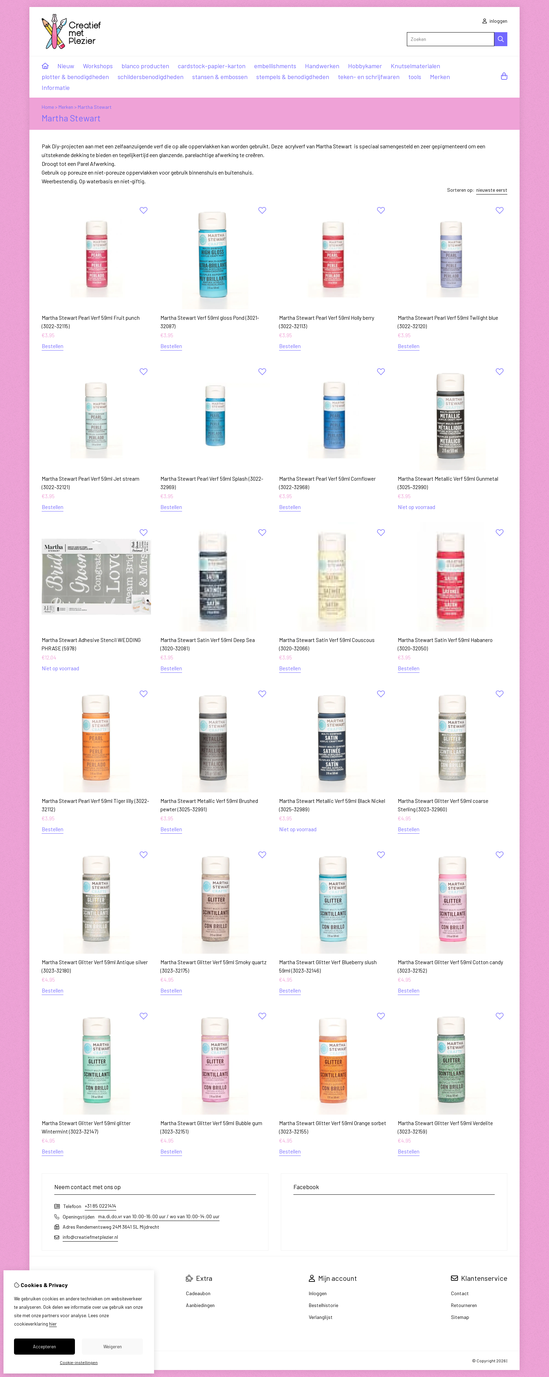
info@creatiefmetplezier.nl (90, 1237)
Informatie (56, 87)
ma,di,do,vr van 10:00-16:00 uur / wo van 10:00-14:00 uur (159, 1216)
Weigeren (112, 1346)
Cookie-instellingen (79, 1362)
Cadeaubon (198, 1293)
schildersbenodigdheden (150, 76)
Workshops (98, 66)
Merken (440, 76)
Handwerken (322, 66)
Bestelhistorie (323, 1305)
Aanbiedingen (200, 1305)
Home (48, 107)
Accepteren (44, 1346)
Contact (460, 1293)
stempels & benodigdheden (292, 76)
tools (414, 76)
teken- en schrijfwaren (368, 76)
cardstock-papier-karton (211, 66)
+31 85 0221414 (100, 1206)
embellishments (275, 66)
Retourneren (464, 1305)
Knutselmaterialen (415, 66)
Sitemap (460, 1317)
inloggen (494, 21)
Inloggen (318, 1293)
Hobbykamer (365, 66)
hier (53, 1324)
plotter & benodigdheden (75, 76)
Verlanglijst (321, 1317)
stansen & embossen (220, 76)
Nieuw (65, 66)
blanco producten (145, 66)
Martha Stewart (95, 107)
